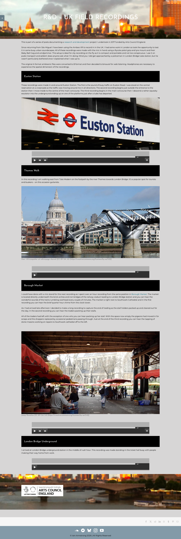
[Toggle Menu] (175, 1)
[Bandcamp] (83, 530)
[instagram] (95, 530)
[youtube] (102, 530)
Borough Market (139, 294)
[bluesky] (89, 530)
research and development (76, 42)
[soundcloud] (77, 530)
